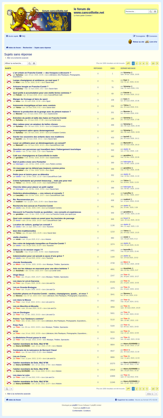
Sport (48, 101)
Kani (18, 82)
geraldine (19, 158)
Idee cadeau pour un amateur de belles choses (35, 124)
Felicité (19, 95)
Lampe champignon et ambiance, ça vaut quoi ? (36, 80)
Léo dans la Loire (21, 375)
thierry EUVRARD (23, 346)
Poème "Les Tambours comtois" (28, 319)
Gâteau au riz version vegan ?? (28, 250)
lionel (18, 220)
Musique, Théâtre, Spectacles (58, 264)
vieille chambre (20, 237)
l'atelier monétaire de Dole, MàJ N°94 (30, 381)
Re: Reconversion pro (23, 199)
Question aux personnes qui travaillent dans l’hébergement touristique (47, 149)
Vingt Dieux (18, 275)
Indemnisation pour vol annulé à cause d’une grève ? (38, 256)
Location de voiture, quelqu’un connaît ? (32, 224)
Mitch (18, 264)
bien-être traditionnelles (24, 231)
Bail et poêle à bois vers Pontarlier (29, 162)
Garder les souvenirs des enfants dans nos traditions (38, 137)
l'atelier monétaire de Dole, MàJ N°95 (30, 369)
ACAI (15, 331)
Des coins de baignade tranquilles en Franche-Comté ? (39, 243)
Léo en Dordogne (21, 312)
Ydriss (18, 107)
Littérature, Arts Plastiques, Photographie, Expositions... (67, 296)
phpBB (74, 405)
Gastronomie (53, 114)
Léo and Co (50, 283)
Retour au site (138, 42)
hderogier (20, 164)
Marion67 (19, 145)
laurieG (19, 139)
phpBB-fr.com (85, 408)
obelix (18, 151)
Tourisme (49, 151)
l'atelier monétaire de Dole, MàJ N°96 (30, 363)
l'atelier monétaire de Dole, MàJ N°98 (30, 344)
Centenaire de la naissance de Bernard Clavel (35, 350)
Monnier (19, 114)
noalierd (19, 201)
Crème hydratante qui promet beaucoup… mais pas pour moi (42, 181)
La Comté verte (55, 120)
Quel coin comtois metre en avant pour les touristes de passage (43, 218)
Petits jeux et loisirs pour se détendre (31, 174)
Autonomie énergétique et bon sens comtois (34, 105)
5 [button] (147, 63)
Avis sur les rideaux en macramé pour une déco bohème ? (41, 268)
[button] (128, 63)
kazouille (19, 252)
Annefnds (20, 271)
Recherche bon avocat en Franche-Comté (33, 206)
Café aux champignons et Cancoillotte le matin (35, 155)
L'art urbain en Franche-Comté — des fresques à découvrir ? (42, 73)
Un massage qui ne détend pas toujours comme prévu (39, 168)
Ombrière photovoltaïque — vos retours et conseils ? (38, 193)
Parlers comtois (56, 164)
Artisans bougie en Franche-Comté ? (30, 86)
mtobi (18, 239)
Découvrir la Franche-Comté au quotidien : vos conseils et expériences (47, 212)
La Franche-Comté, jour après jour (63, 214)
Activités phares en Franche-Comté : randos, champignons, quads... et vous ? (50, 293)
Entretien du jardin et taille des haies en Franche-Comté (39, 118)
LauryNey (20, 195)
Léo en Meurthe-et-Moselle (25, 306)
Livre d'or (153, 42)
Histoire (48, 239)
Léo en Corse (19, 356)
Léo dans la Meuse (22, 300)
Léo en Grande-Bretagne (25, 287)
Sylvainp (19, 75)
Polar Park (18, 325)
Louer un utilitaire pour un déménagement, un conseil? (39, 143)
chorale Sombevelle (22, 262)
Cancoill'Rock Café (55, 95)
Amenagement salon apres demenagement (33, 130)
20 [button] (153, 63)
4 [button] (143, 63)
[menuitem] (22, 36)
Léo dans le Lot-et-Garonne (26, 281)
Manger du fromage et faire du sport (30, 99)
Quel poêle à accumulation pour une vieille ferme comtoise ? (42, 93)
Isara (18, 101)
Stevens (19, 296)
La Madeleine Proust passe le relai (29, 337)
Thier (18, 277)
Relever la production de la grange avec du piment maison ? (42, 112)
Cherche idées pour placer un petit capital (33, 187)
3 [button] (140, 63)
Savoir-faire (50, 82)
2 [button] (136, 63)
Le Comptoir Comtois (58, 126)
